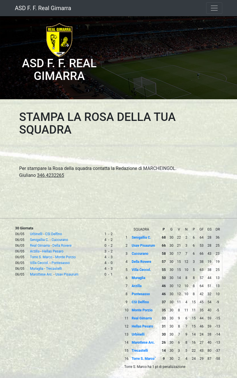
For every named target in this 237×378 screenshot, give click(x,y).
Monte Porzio (65, 257)
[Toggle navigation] (214, 8)
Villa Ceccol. (39, 263)
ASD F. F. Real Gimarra (43, 8)
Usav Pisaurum (66, 274)
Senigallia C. (39, 240)
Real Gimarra (40, 246)
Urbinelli (36, 234)
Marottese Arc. (41, 274)
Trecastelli (54, 269)
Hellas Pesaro (52, 251)
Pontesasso (61, 263)
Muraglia (36, 269)
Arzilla (34, 251)
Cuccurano (60, 240)
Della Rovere (61, 246)
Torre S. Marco (41, 257)
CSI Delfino (53, 234)
